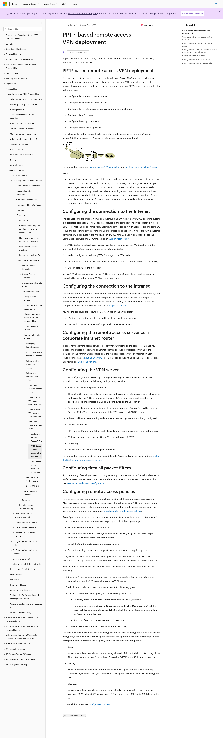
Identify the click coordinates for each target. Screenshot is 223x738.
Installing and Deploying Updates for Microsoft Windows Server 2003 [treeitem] (22, 637)
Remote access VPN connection (104, 166)
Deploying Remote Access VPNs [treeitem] (36, 437)
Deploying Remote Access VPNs (84, 25)
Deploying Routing (87, 361)
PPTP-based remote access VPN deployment (196, 31)
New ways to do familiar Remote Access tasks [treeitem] (29, 239)
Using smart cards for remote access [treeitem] (34, 354)
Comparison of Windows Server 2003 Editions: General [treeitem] (22, 37)
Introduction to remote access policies (122, 510)
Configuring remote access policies (197, 63)
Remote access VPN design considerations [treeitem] (34, 401)
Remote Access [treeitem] (26, 220)
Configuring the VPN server (194, 55)
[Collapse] (41, 23)
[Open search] (209, 3)
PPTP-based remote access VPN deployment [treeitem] (36, 451)
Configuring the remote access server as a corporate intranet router (199, 50)
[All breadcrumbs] (65, 25)
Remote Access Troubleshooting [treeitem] (26, 507)
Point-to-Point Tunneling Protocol (141, 166)
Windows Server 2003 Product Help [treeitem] (26, 99)
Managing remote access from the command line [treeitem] (32, 317)
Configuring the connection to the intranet (197, 44)
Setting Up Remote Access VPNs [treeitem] (35, 389)
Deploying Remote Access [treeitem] (32, 345)
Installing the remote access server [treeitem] (33, 307)
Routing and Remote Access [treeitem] (29, 204)
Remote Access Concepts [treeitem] (28, 267)
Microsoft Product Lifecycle (82, 13)
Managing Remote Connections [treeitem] (23, 193)
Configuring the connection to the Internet (197, 38)
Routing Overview (93, 357)
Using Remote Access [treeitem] (30, 298)
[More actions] (157, 25)
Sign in (217, 3)
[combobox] (22, 29)
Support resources (118, 238)
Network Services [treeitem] (20, 175)
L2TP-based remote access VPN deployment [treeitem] (36, 466)
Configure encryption (99, 704)
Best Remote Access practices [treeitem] (28, 248)
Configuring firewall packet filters (196, 59)
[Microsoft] (5, 4)
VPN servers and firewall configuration (85, 483)
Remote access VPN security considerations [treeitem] (34, 413)
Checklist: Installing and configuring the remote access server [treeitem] (29, 229)
